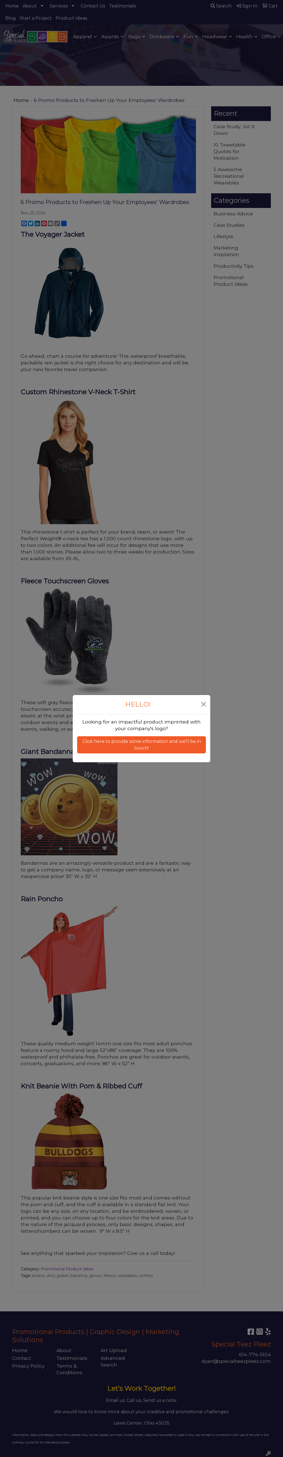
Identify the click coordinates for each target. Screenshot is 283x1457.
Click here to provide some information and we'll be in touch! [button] (141, 745)
